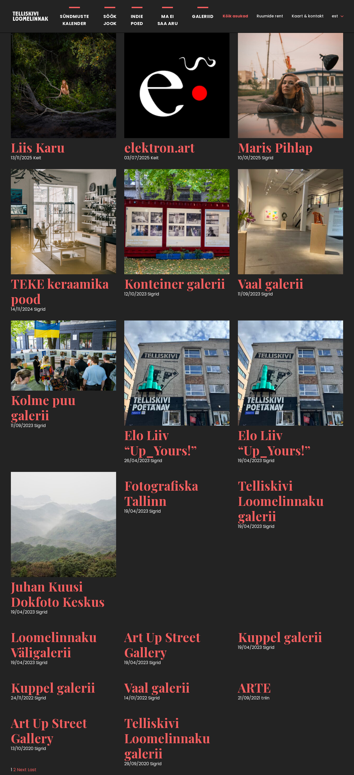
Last (32, 770)
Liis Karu (38, 147)
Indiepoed (137, 20)
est (335, 16)
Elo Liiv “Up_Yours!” (160, 443)
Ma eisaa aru (167, 20)
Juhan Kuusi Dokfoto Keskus (58, 594)
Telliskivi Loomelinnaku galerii (281, 500)
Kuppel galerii (280, 636)
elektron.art (159, 147)
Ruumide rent (270, 16)
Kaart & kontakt (308, 16)
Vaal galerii (270, 283)
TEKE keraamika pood (60, 291)
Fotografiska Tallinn (161, 493)
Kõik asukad (235, 16)
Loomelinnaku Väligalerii (54, 644)
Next (22, 770)
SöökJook (110, 20)
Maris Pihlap (275, 147)
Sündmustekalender (74, 20)
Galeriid (202, 16)
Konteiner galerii (174, 283)
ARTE (254, 687)
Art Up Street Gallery (162, 644)
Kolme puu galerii (43, 407)
